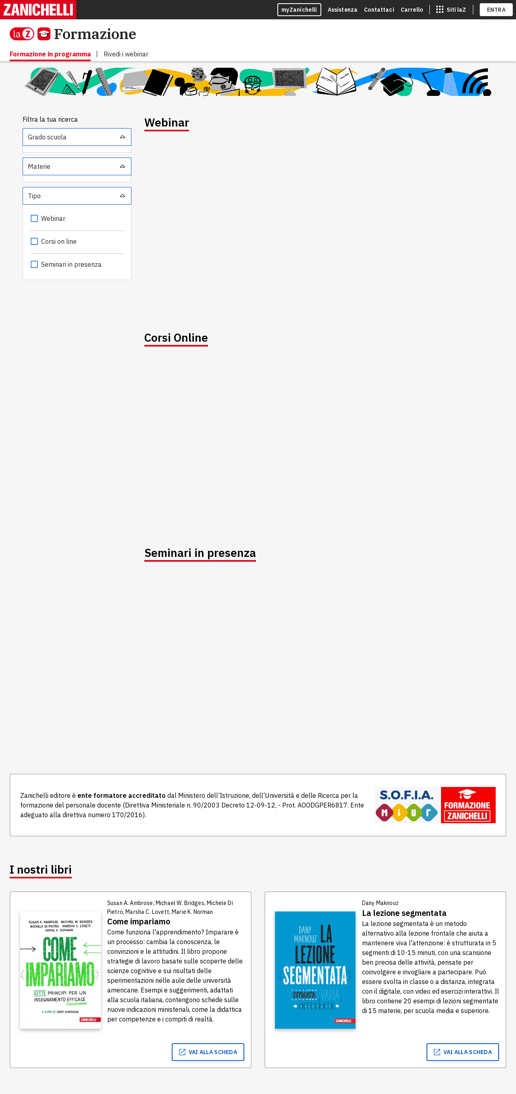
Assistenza (343, 9)
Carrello (412, 9)
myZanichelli (299, 9)
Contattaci (379, 9)
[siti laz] (451, 10)
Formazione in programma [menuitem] (50, 54)
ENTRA (496, 9)
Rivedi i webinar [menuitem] (126, 54)
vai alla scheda (208, 1052)
